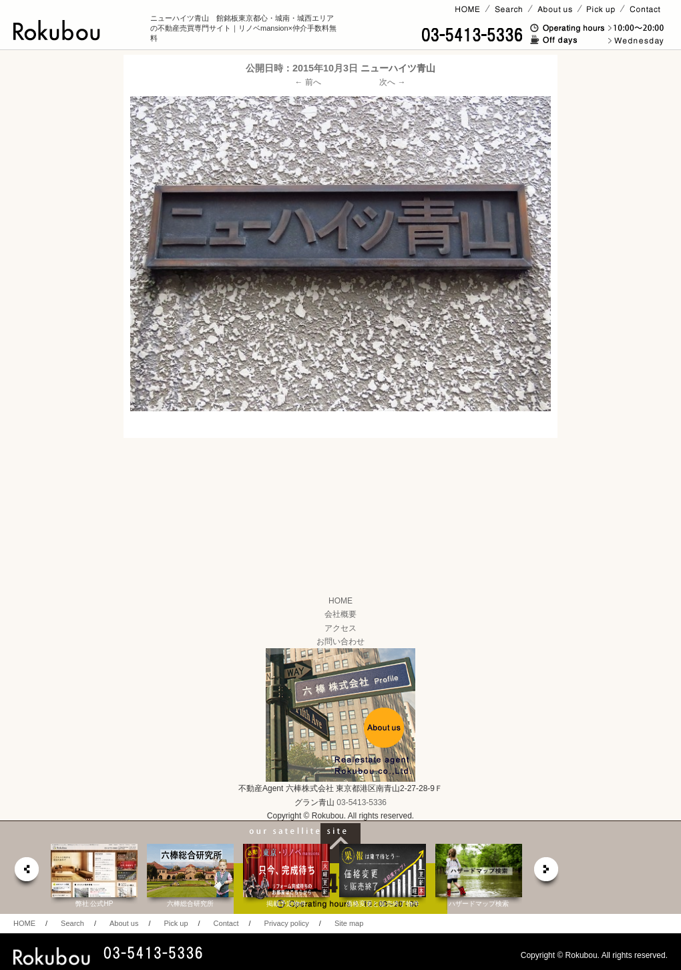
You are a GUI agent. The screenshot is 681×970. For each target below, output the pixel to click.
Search (72, 923)
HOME (340, 600)
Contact (226, 923)
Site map (348, 923)
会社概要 (340, 614)
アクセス (340, 628)
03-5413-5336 (361, 802)
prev (26, 873)
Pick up (176, 923)
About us (123, 923)
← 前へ (308, 82)
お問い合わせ (340, 641)
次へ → (392, 82)
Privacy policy (286, 923)
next (546, 873)
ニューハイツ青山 (398, 68)
